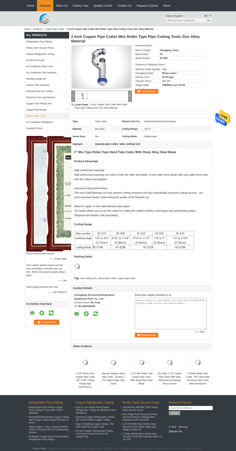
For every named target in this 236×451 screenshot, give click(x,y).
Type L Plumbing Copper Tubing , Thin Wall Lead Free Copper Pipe (95, 425)
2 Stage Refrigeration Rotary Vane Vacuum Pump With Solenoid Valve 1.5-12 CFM (143, 436)
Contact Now (148, 91)
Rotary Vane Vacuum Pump (40, 48)
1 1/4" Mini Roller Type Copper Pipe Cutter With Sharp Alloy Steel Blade (141, 378)
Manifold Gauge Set (36, 79)
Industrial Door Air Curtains (39, 91)
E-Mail (172, 426)
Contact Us (124, 5)
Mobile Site (175, 431)
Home (30, 5)
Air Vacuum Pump (35, 60)
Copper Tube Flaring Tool (39, 103)
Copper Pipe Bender (36, 109)
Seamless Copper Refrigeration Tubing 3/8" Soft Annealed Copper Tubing (95, 418)
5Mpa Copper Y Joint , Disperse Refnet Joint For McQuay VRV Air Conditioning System (48, 429)
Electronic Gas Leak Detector (41, 97)
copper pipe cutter (127, 278)
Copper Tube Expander (38, 85)
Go (209, 20)
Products (45, 5)
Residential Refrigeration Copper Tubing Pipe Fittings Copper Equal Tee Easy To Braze (49, 420)
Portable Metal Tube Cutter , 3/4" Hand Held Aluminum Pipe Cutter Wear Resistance (198, 378)
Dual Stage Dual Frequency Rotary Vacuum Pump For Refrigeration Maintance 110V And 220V (140, 417)
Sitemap (183, 426)
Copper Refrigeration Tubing (40, 54)
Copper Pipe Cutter (54, 29)
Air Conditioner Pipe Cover (39, 66)
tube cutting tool (88, 278)
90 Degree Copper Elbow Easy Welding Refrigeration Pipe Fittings (49, 438)
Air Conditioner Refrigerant (39, 122)
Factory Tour (80, 5)
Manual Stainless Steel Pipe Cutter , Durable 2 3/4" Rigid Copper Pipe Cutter (113, 378)
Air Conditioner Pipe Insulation (41, 72)
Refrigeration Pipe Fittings (39, 41)
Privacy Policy (39, 448)
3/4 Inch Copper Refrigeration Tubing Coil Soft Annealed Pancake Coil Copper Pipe (94, 434)
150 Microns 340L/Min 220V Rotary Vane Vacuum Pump (140, 408)
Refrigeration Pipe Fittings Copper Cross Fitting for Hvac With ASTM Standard (46, 410)
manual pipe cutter (106, 278)
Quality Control (103, 5)
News (166, 5)
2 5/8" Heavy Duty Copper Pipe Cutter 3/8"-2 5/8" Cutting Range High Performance (85, 380)
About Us (62, 5)
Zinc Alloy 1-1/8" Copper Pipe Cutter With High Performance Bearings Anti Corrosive (170, 378)
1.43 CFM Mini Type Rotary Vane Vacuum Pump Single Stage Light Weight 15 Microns (139, 427)
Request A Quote (147, 5)
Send (174, 413)
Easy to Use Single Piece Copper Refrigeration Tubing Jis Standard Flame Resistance (96, 410)
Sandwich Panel (34, 128)
